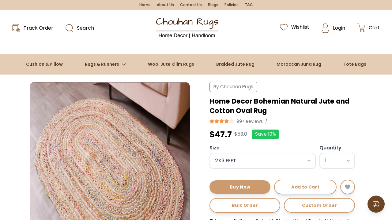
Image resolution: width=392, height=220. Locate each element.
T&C (249, 4)
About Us (165, 4)
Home (145, 4)
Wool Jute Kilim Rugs (171, 64)
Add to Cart (305, 187)
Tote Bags (354, 64)
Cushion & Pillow (44, 64)
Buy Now (240, 187)
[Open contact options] (376, 204)
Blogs (213, 4)
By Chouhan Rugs (233, 86)
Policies (231, 4)
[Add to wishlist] (347, 187)
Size (214, 147)
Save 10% (265, 134)
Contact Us (191, 4)
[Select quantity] (337, 161)
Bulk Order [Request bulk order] (245, 205)
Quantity (330, 147)
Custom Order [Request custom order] (319, 205)
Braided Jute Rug (235, 64)
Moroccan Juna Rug (299, 64)
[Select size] (262, 161)
